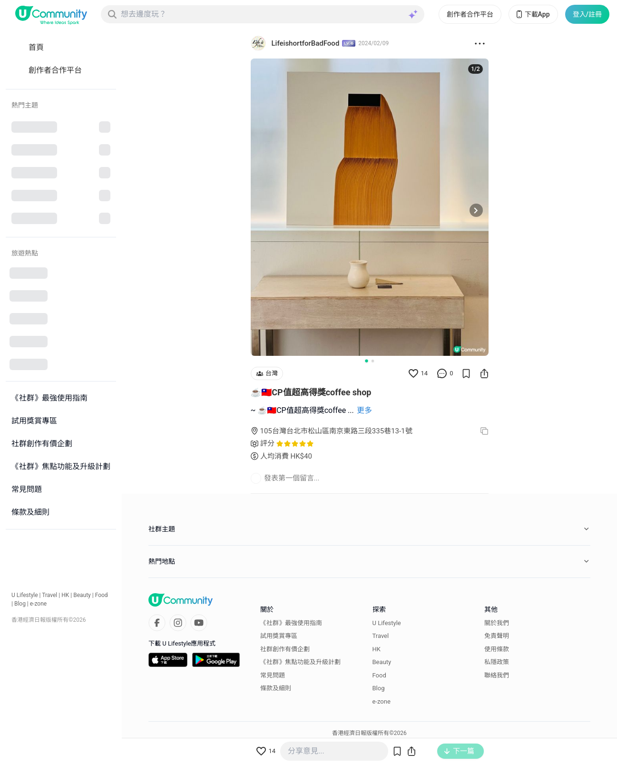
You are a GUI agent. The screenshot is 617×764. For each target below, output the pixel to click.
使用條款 (496, 649)
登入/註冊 (587, 14)
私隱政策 (496, 662)
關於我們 (496, 623)
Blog (20, 603)
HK (65, 595)
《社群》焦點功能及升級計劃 (300, 662)
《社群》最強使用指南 (291, 623)
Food (101, 595)
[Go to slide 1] (366, 360)
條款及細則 (275, 688)
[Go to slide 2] (373, 361)
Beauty (82, 595)
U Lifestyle (24, 595)
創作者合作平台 (470, 14)
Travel (49, 595)
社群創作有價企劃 (285, 649)
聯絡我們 (496, 675)
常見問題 (272, 675)
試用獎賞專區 (278, 635)
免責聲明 (496, 635)
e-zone (38, 603)
